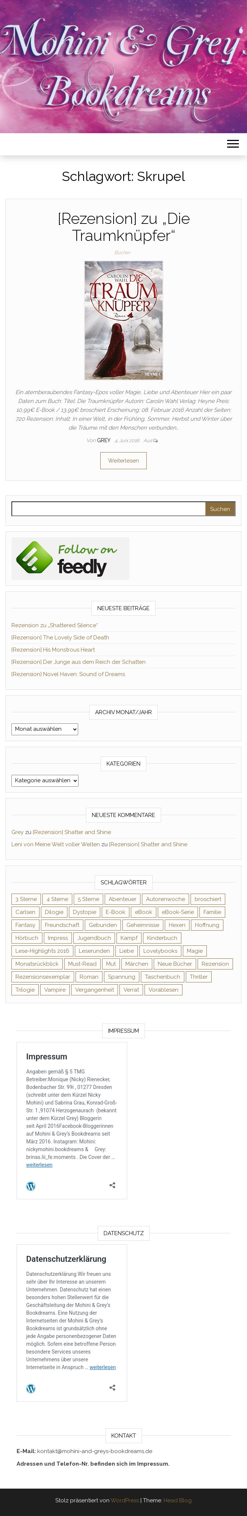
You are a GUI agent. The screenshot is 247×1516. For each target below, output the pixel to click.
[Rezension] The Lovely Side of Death (60, 637)
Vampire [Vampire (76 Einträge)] (55, 989)
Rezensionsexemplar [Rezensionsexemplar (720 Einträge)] (42, 977)
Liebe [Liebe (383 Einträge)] (126, 951)
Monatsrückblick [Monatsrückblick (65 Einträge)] (37, 964)
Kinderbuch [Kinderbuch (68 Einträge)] (162, 938)
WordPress (125, 1500)
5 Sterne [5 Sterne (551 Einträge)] (88, 899)
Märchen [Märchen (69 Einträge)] (136, 964)
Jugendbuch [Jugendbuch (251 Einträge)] (94, 938)
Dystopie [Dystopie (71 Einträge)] (84, 912)
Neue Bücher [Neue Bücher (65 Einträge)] (175, 964)
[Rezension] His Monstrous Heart (53, 649)
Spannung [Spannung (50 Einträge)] (121, 977)
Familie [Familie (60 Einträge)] (212, 912)
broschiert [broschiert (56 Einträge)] (208, 899)
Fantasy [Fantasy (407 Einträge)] (25, 925)
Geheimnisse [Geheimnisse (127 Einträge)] (142, 925)
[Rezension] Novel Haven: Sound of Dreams (68, 674)
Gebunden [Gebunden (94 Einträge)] (103, 925)
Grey (104, 440)
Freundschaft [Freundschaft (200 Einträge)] (62, 925)
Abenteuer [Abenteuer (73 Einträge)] (122, 899)
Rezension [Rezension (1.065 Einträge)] (215, 964)
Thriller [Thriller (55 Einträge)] (199, 977)
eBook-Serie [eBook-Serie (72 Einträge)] (178, 912)
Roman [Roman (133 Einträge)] (89, 977)
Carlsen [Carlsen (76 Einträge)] (25, 912)
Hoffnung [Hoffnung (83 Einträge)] (207, 925)
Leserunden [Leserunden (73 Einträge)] (94, 951)
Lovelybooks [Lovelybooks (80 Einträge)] (160, 951)
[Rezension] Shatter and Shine (72, 832)
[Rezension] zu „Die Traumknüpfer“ (124, 227)
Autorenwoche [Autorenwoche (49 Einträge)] (165, 899)
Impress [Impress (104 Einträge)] (58, 938)
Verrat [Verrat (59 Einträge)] (131, 989)
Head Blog (178, 1500)
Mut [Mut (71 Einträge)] (111, 964)
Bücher (122, 252)
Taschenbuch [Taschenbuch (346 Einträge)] (162, 977)
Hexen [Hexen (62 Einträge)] (177, 925)
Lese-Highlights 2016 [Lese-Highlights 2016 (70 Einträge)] (42, 951)
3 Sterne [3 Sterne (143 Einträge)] (26, 899)
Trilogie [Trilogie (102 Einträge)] (25, 989)
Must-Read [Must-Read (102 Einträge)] (82, 964)
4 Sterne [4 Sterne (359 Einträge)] (57, 899)
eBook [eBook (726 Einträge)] (143, 912)
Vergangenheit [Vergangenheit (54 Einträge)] (94, 989)
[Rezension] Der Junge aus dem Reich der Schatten (78, 662)
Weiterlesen (123, 460)
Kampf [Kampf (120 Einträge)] (129, 938)
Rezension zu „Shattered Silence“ (54, 625)
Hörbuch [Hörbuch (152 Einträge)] (26, 938)
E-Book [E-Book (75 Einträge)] (115, 912)
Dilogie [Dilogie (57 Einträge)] (54, 912)
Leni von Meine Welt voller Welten (55, 844)
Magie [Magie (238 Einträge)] (195, 951)
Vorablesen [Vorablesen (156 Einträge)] (163, 989)
